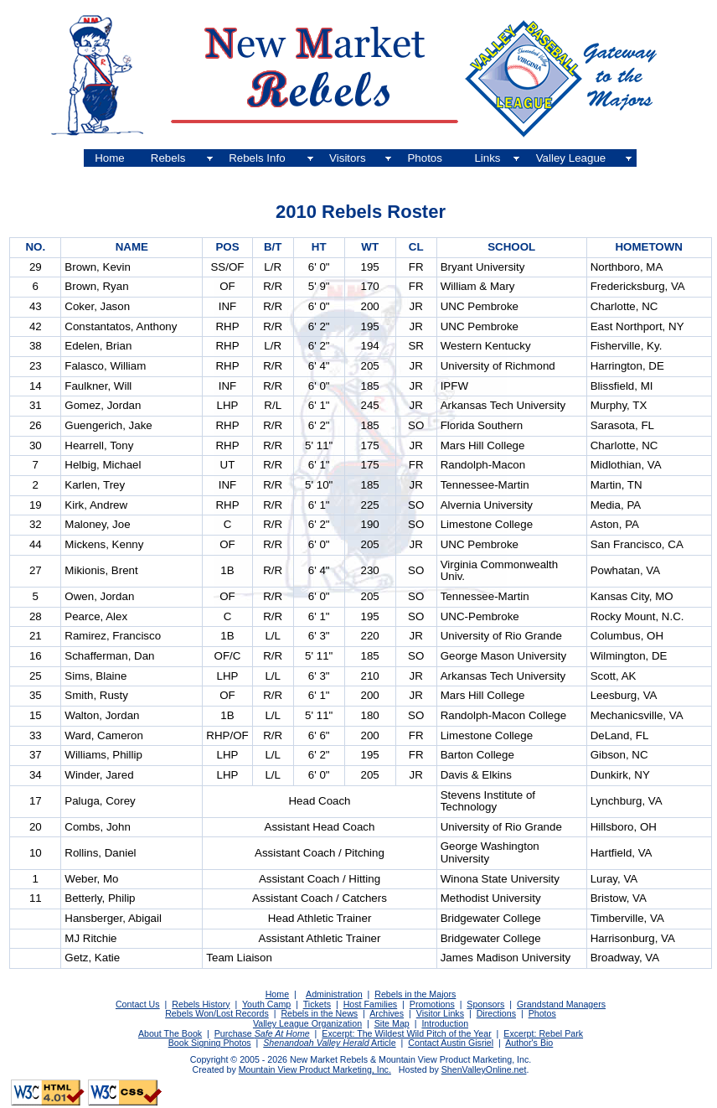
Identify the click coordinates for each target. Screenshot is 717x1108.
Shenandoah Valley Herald (316, 1043)
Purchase (262, 1033)
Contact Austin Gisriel (450, 1043)
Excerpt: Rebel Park (543, 1033)
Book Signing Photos (209, 1043)
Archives (386, 1013)
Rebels (168, 158)
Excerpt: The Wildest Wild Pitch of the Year (406, 1033)
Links (487, 158)
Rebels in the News (319, 1013)
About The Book (170, 1033)
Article (382, 1043)
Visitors (347, 158)
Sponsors (485, 1004)
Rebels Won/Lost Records (217, 1013)
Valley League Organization (307, 1023)
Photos (424, 158)
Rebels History (201, 1004)
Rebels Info (257, 158)
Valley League (571, 158)
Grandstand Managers (561, 1004)
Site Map (392, 1023)
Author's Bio (529, 1043)
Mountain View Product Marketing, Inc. (315, 1069)
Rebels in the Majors (415, 994)
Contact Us (138, 1004)
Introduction (444, 1023)
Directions (496, 1013)
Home (110, 158)
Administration (334, 994)
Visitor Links (440, 1013)
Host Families (370, 1004)
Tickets (317, 1004)
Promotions (432, 1004)
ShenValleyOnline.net (484, 1069)
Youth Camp (266, 1004)
